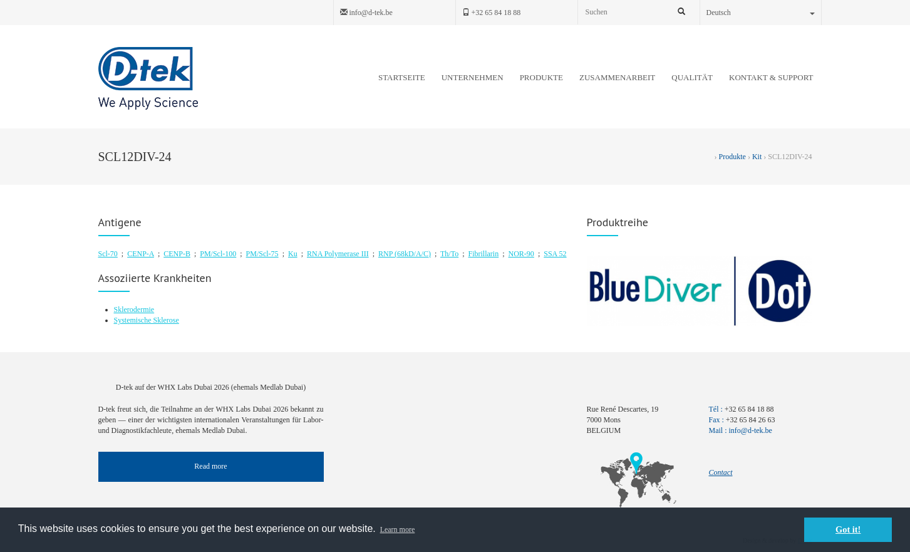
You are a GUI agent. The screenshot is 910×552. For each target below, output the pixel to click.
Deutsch (760, 12)
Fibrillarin (483, 253)
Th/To (449, 253)
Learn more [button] (397, 529)
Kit (757, 156)
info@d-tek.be (366, 12)
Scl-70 (108, 253)
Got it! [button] (848, 529)
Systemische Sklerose (146, 320)
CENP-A (140, 253)
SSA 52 (555, 253)
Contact (721, 472)
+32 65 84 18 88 (491, 12)
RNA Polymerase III (338, 253)
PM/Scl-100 (218, 253)
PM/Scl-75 (262, 253)
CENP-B (176, 253)
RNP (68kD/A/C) (404, 253)
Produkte (732, 156)
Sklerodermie (134, 309)
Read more (210, 466)
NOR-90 (521, 253)
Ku (292, 253)
